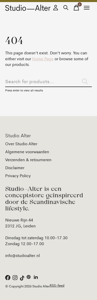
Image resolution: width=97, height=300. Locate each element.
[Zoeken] (48, 81)
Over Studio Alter (21, 144)
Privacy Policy (18, 175)
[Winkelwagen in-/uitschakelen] (76, 8)
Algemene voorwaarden (27, 152)
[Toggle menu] (86, 8)
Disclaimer (14, 167)
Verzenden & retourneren (28, 159)
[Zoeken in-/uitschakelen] (66, 8)
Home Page (43, 59)
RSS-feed (57, 285)
